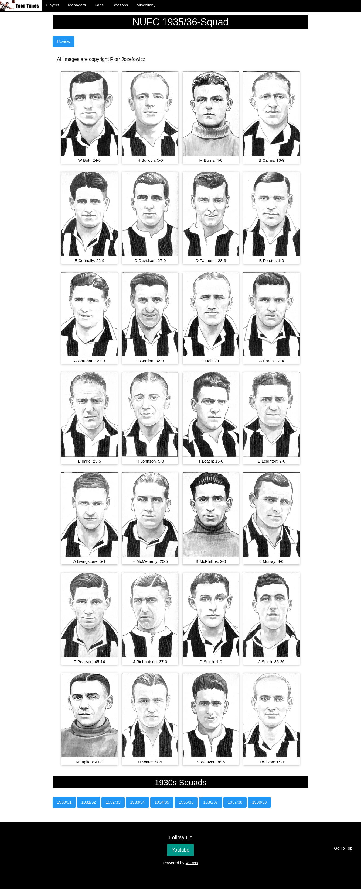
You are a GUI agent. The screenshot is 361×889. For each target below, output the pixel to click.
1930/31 (64, 802)
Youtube (180, 850)
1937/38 (235, 802)
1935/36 (186, 802)
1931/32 (88, 802)
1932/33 (113, 802)
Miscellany (146, 5)
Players (52, 5)
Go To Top (343, 848)
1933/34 (137, 802)
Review (63, 41)
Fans (99, 5)
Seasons (120, 5)
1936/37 (210, 802)
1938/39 (259, 802)
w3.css (192, 862)
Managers (77, 5)
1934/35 (162, 802)
